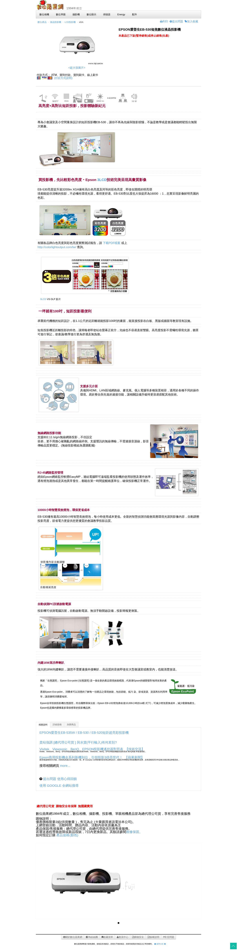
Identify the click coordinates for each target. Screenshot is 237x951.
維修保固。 (134, 832)
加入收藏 (191, 21)
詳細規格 (57, 724)
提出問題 (176, 21)
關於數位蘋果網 (72, 937)
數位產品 (42, 22)
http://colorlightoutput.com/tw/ (57, 247)
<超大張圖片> (76, 67)
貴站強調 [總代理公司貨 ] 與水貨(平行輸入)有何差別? (78, 742)
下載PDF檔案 (112, 243)
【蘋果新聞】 (134, 757)
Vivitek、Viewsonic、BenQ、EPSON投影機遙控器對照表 (81, 749)
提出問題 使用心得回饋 (59, 779)
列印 (164, 21)
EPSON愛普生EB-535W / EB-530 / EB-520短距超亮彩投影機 (84, 732)
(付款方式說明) (63, 78)
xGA (81, 22)
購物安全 (138, 937)
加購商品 (71, 724)
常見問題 (168, 937)
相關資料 (43, 725)
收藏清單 (107, 937)
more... (65, 765)
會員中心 (122, 937)
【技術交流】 (135, 749)
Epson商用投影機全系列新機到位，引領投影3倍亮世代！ (81, 757)
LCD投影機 (70, 22)
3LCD (102, 180)
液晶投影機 (55, 22)
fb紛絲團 (92, 937)
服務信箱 (158, 944)
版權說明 (153, 937)
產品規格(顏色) (67, 835)
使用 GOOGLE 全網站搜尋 (59, 785)
